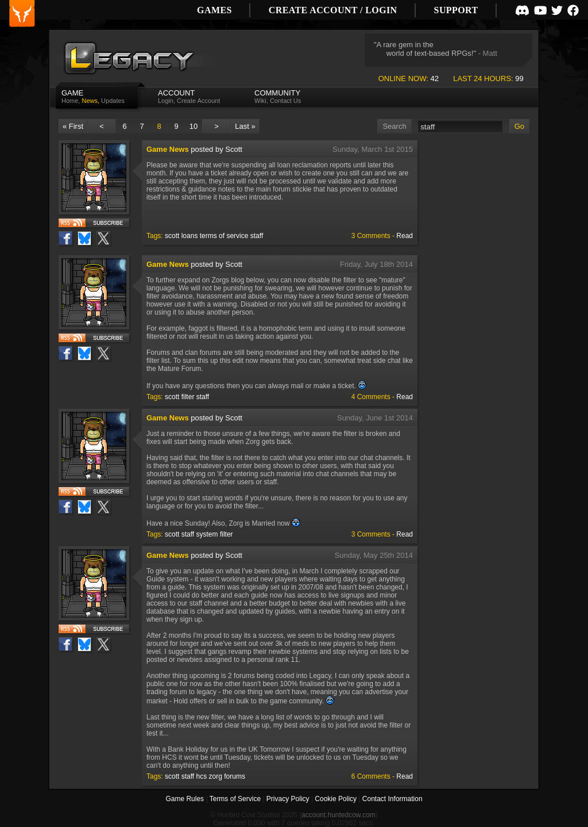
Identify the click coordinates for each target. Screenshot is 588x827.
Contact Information (392, 799)
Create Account (198, 100)
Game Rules (184, 799)
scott (172, 236)
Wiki (260, 100)
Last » (245, 126)
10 (193, 126)
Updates (113, 100)
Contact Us (285, 100)
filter (188, 397)
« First (73, 126)
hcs (201, 776)
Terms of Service (235, 799)
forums (234, 776)
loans (189, 236)
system (207, 534)
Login (165, 100)
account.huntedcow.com (338, 815)
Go (519, 126)
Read (404, 236)
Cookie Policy (336, 799)
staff (256, 236)
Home (69, 100)
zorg (215, 776)
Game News (167, 149)
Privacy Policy (288, 799)
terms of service (224, 236)
